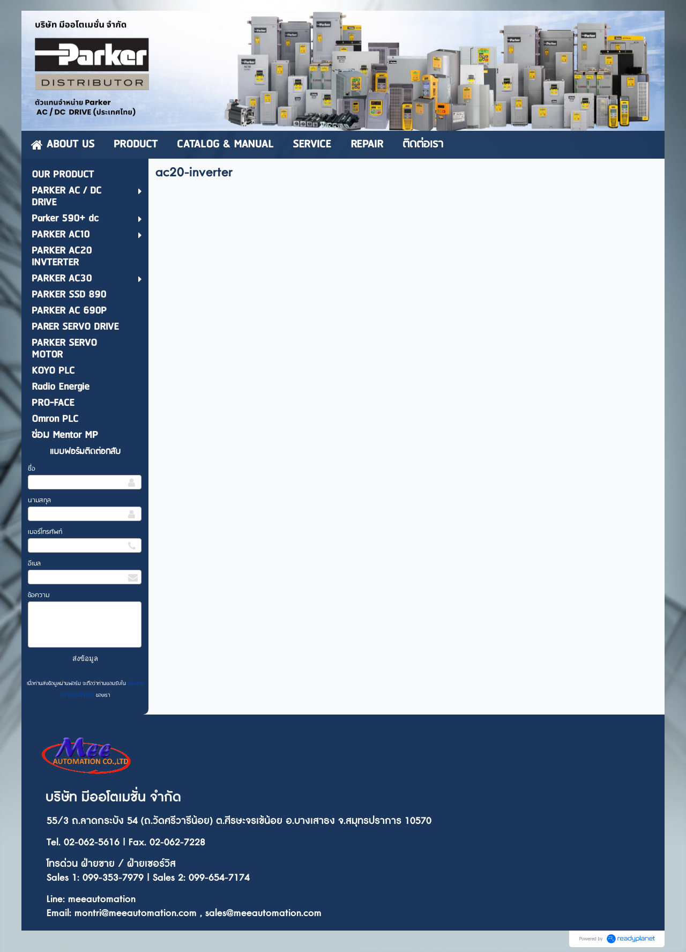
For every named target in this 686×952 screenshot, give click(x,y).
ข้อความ (38, 595)
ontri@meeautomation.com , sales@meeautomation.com (202, 913)
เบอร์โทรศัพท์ (45, 532)
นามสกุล (39, 500)
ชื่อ (31, 468)
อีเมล (34, 563)
